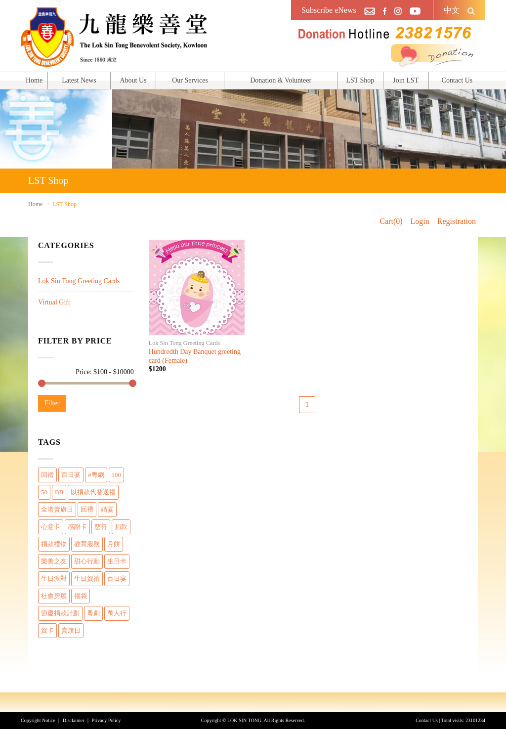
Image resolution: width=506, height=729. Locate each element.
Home (34, 80)
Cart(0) (391, 221)
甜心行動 (87, 561)
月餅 (113, 544)
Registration (456, 221)
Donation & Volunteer (280, 80)
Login (420, 221)
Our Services (190, 80)
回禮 (47, 474)
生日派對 (54, 578)
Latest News (79, 80)
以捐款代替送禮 (93, 492)
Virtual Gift (54, 302)
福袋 (80, 596)
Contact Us (457, 80)
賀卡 (47, 630)
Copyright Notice (38, 720)
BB (59, 492)
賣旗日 (71, 630)
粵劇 (93, 613)
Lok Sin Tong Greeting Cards (79, 281)
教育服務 (87, 544)
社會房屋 (54, 596)
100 (117, 474)
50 (44, 492)
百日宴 (71, 474)
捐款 (121, 526)
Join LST (406, 80)
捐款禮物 (54, 544)
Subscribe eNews (328, 10)
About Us (133, 80)
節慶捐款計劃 (60, 613)
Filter (51, 403)
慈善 (100, 526)
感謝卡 (77, 526)
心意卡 (50, 526)
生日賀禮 (87, 578)
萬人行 (116, 613)
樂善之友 (54, 561)
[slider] (41, 383)
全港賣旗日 (57, 509)
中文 (452, 10)
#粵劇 (96, 474)
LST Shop (360, 80)
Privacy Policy (106, 720)
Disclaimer (73, 720)
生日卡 (116, 561)
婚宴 (107, 509)
